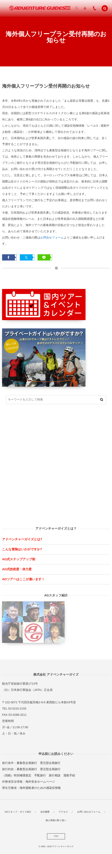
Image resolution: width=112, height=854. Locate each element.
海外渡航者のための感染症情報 (40, 787)
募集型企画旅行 (27, 763)
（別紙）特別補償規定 (16, 775)
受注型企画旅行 (50, 763)
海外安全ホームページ (40, 781)
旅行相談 (54, 775)
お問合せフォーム (52, 237)
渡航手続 (69, 775)
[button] (105, 8)
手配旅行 (40, 775)
